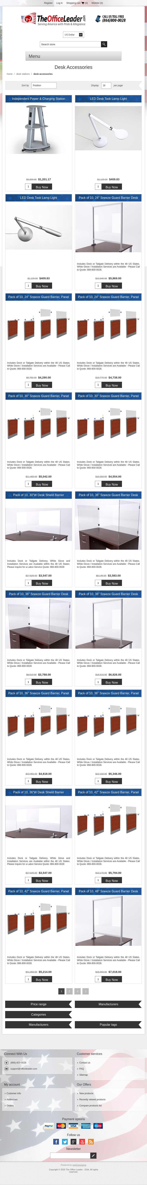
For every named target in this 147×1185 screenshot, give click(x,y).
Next (85, 992)
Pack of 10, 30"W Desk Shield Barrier (38, 495)
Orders (10, 1106)
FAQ (81, 1069)
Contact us (84, 1063)
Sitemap (83, 1075)
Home (10, 74)
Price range (39, 1004)
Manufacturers (108, 1004)
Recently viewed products (92, 1100)
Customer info (14, 1094)
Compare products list (90, 1106)
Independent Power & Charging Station (38, 98)
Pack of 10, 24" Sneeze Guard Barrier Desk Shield (108, 199)
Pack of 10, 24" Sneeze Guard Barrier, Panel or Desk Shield (38, 298)
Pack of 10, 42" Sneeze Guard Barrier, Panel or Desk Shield (108, 793)
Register (48, 3)
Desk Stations (23, 74)
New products (86, 1094)
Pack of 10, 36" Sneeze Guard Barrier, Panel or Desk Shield (38, 694)
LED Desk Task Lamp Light (108, 98)
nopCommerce (79, 1165)
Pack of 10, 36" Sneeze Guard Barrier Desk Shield (108, 496)
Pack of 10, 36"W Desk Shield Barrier (38, 792)
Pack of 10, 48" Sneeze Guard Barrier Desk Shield (108, 893)
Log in (59, 3)
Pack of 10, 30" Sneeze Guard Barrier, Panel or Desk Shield (38, 397)
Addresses (12, 1100)
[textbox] (70, 44)
